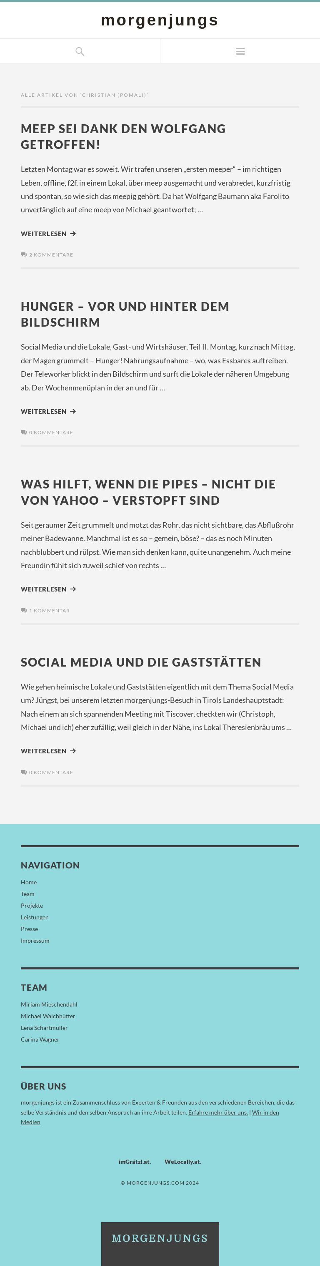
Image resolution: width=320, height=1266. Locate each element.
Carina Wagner (40, 1038)
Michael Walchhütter (48, 1014)
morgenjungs (160, 20)
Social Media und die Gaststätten (145, 660)
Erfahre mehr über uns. (218, 1110)
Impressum (35, 939)
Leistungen (35, 915)
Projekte (32, 904)
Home (29, 880)
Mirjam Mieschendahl (49, 1003)
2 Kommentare (51, 254)
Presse (29, 927)
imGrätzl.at (134, 1160)
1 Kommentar (49, 609)
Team (28, 892)
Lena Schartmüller (44, 1026)
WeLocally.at (182, 1160)
